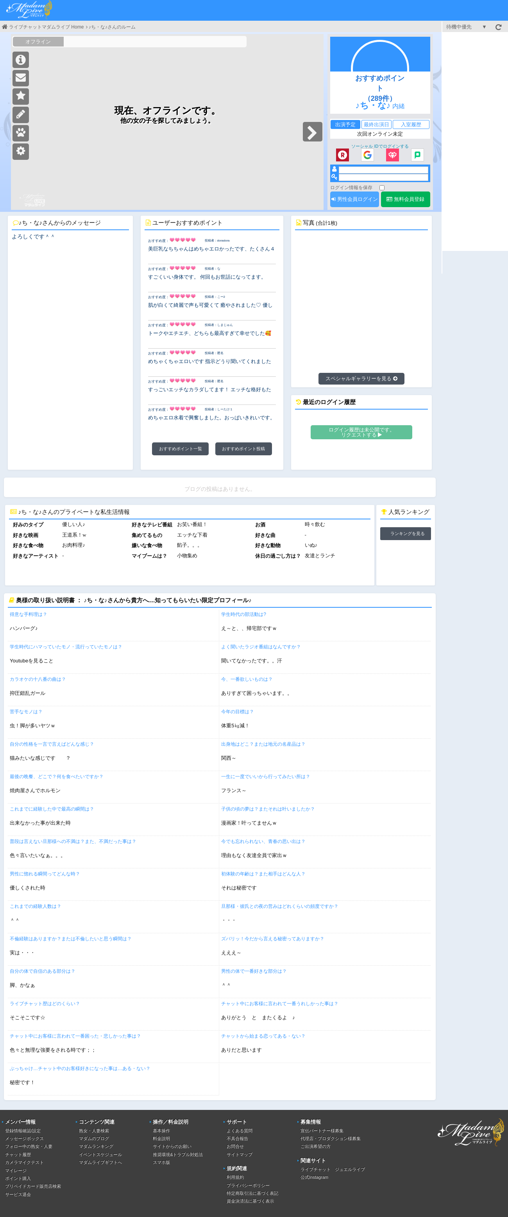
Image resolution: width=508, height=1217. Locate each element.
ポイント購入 (18, 1178)
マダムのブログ (94, 1138)
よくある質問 (239, 1130)
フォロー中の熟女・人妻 (28, 1146)
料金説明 (161, 1138)
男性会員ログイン (354, 199)
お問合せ (235, 1146)
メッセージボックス (24, 1138)
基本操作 (161, 1130)
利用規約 (235, 1177)
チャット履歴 (18, 1154)
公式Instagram (314, 1177)
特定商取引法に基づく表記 (252, 1193)
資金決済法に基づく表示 (250, 1201)
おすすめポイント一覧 (180, 448)
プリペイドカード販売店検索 (33, 1186)
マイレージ (16, 1170)
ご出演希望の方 (316, 1146)
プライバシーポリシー (248, 1185)
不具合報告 (237, 1138)
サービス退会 (18, 1194)
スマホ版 (161, 1162)
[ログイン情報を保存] (382, 187)
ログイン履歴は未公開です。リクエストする (362, 432)
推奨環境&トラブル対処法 (178, 1154)
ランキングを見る (407, 533)
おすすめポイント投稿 (243, 448)
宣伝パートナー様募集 (322, 1130)
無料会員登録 (405, 199)
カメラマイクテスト (24, 1162)
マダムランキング (96, 1146)
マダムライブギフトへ (100, 1162)
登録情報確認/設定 (23, 1130)
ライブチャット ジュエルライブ (333, 1169)
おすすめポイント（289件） (379, 88)
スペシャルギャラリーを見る (361, 378)
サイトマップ (239, 1154)
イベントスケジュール (100, 1154)
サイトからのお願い (172, 1146)
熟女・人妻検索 (94, 1130)
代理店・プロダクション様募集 (331, 1138)
